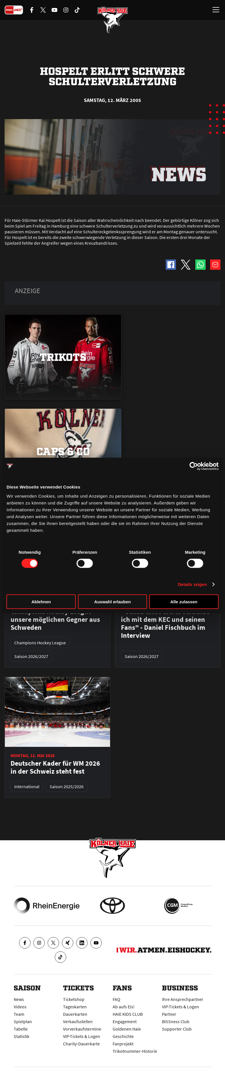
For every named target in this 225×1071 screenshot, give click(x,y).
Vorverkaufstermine (82, 1029)
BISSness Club (175, 1021)
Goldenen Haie (127, 1029)
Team (19, 1014)
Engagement (125, 1021)
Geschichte (123, 1036)
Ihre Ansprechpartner (182, 999)
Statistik (21, 1036)
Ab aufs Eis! (124, 1006)
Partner (169, 1014)
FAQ (116, 999)
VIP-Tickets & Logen (81, 1036)
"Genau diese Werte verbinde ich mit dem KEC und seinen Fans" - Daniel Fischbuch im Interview (165, 623)
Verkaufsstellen (78, 1021)
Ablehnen (41, 601)
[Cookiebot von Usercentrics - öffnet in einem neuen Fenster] (193, 466)
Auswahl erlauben (112, 601)
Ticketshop (73, 999)
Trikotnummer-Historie (135, 1051)
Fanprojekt (123, 1044)
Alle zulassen (183, 601)
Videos (20, 1006)
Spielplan (23, 1021)
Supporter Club (177, 1029)
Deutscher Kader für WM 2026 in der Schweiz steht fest (55, 767)
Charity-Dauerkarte (81, 1044)
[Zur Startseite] (112, 20)
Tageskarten (75, 1006)
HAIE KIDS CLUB (128, 1014)
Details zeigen (192, 584)
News (19, 999)
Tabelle (21, 1029)
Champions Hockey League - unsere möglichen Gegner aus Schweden (55, 619)
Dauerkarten (75, 1014)
